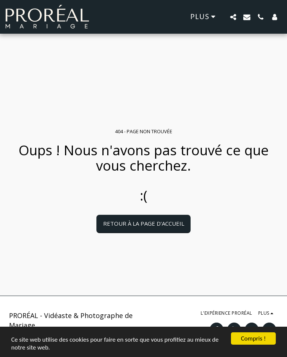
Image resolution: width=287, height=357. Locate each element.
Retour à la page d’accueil (143, 223)
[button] (233, 17)
